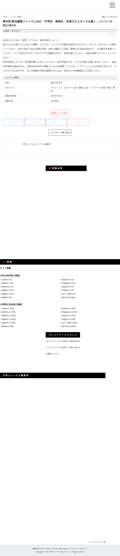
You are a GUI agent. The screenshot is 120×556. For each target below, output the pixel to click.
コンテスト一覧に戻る (60, 132)
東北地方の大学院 (68, 308)
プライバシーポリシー (79, 549)
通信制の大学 (6, 297)
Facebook (55, 549)
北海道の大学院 (7, 308)
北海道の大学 (6, 280)
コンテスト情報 (15, 17)
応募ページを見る (60, 113)
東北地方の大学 (67, 280)
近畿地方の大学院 (8, 319)
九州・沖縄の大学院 (69, 323)
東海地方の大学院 (8, 316)
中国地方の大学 (67, 290)
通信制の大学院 (7, 326)
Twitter (47, 549)
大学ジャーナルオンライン (59, 552)
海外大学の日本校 (68, 297)
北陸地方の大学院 (68, 316)
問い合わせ (64, 549)
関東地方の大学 (7, 283)
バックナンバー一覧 (96, 542)
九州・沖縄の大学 (68, 294)
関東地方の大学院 (8, 312)
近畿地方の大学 (7, 290)
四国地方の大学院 (8, 323)
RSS (42, 549)
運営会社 (36, 549)
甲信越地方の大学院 (69, 312)
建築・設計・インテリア (89, 88)
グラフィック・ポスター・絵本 (64, 88)
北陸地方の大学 (67, 287)
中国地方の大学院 (68, 319)
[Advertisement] (20, 180)
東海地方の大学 (7, 287)
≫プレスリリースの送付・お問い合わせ (63, 347)
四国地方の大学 (7, 294)
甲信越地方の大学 (68, 283)
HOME (5, 17)
